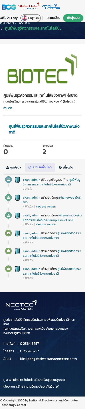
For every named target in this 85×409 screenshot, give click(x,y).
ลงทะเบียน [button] (53, 18)
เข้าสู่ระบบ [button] (73, 18)
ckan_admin (31, 179)
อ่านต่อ (7, 108)
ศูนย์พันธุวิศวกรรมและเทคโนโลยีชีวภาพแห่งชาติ (44, 129)
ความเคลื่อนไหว (40, 167)
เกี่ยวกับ (66, 167)
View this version (46, 207)
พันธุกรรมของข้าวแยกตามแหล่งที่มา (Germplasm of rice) (52, 217)
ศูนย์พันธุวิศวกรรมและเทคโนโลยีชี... (33, 28)
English (30, 18)
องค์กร (24, 22)
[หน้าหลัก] (7, 22)
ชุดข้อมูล (13, 167)
